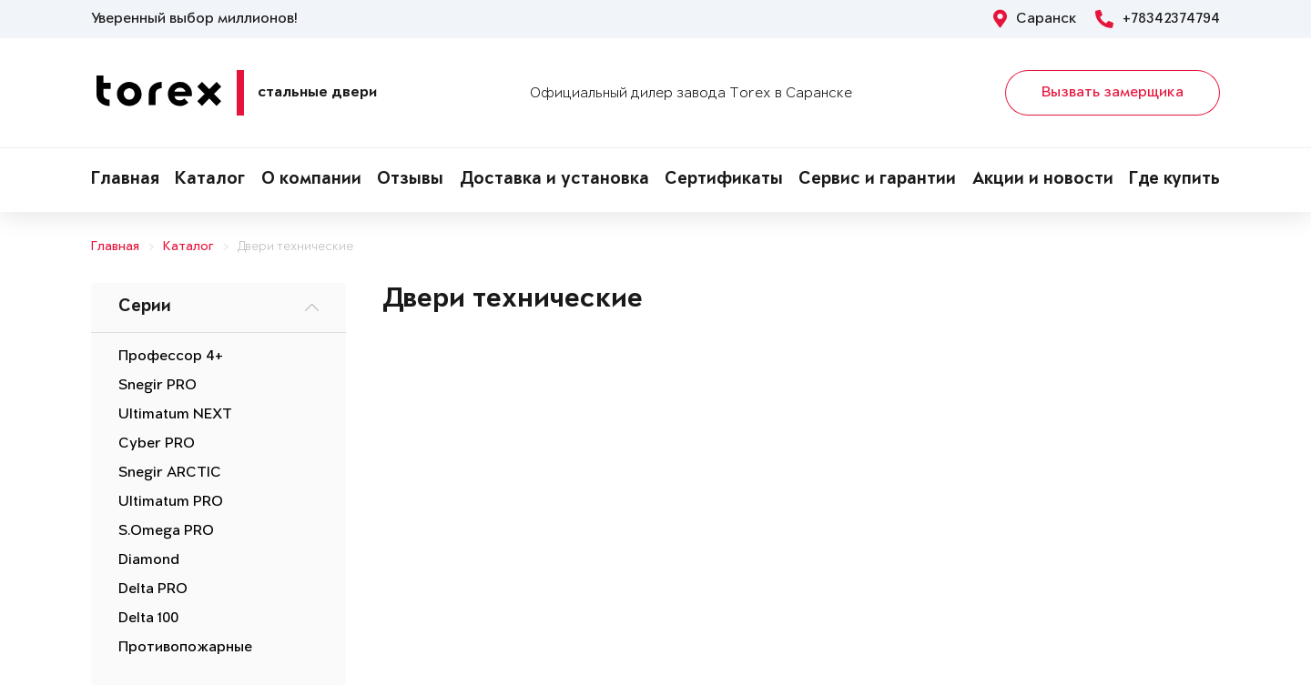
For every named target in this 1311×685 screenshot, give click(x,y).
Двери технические (295, 247)
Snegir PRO (157, 386)
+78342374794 (1157, 19)
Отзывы (410, 180)
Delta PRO (153, 589)
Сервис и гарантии (877, 180)
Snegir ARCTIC (169, 473)
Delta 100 (148, 618)
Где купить (1174, 180)
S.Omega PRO (166, 531)
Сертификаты (724, 180)
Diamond (148, 560)
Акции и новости (1042, 180)
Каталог (210, 180)
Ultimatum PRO (170, 502)
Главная (125, 180)
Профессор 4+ (170, 356)
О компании (311, 180)
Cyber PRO (156, 444)
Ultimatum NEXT (175, 415)
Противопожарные (185, 648)
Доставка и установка (554, 180)
